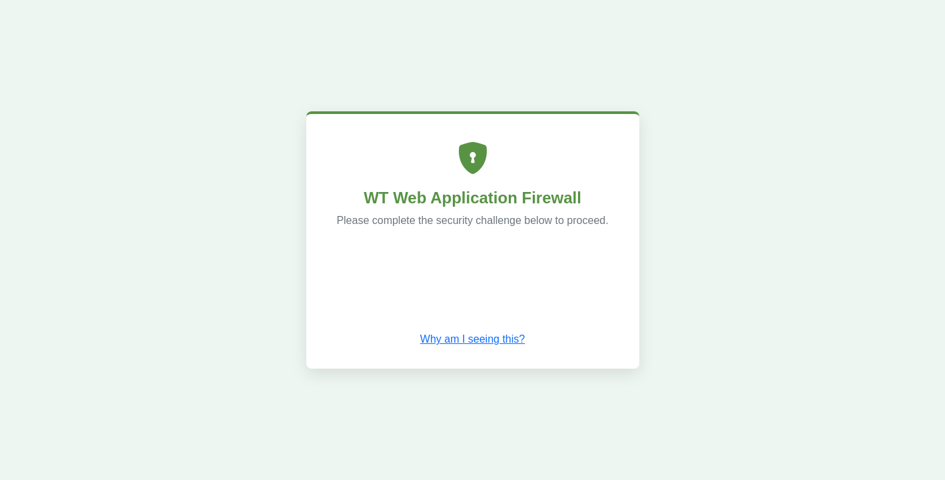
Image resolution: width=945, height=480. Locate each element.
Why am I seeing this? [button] (472, 339)
